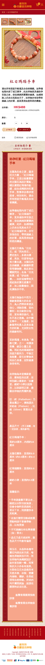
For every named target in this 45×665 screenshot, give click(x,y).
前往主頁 (7, 632)
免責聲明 (37, 632)
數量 (4, 123)
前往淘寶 (4, 632)
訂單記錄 (24, 632)
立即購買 (9, 129)
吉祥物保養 (31, 137)
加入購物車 (24, 129)
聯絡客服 (40, 632)
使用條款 (32, 632)
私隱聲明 (35, 632)
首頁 (3, 12)
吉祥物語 (10, 632)
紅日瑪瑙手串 (13, 12)
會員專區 (21, 632)
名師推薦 (13, 632)
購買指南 (18, 137)
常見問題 (26, 632)
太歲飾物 (15, 632)
